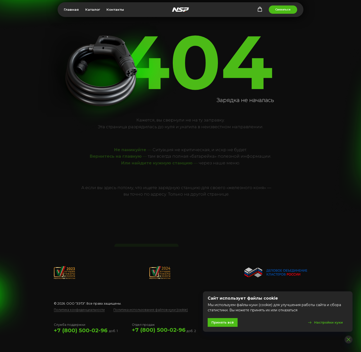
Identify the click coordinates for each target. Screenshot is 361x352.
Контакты (115, 9)
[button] (259, 9)
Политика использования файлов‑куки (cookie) (150, 310)
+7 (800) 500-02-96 (80, 330)
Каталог (92, 9)
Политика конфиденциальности (79, 310)
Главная (71, 9)
